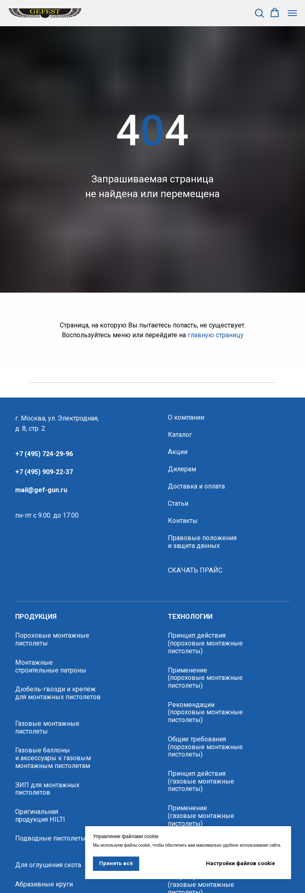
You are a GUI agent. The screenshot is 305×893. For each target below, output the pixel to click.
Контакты (183, 521)
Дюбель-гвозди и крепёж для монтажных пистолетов (58, 693)
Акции (178, 452)
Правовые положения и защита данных (202, 542)
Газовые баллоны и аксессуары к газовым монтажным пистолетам (53, 758)
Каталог (180, 435)
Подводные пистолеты (50, 838)
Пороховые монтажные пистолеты (52, 639)
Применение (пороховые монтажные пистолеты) (205, 678)
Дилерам (182, 469)
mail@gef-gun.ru (41, 490)
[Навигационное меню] (292, 13)
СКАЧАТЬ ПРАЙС (195, 570)
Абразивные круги (44, 884)
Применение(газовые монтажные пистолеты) (201, 815)
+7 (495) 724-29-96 (44, 454)
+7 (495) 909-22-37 (44, 472)
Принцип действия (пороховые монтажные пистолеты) (205, 643)
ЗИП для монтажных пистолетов (47, 789)
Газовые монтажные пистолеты (47, 727)
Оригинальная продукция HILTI (40, 815)
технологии (190, 616)
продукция (35, 616)
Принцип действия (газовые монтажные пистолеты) (201, 781)
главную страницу (216, 335)
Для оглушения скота (48, 865)
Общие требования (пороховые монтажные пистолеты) (205, 747)
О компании (186, 417)
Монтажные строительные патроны (50, 666)
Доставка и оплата (196, 486)
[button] (259, 13)
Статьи (178, 503)
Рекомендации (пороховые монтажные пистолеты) (205, 712)
